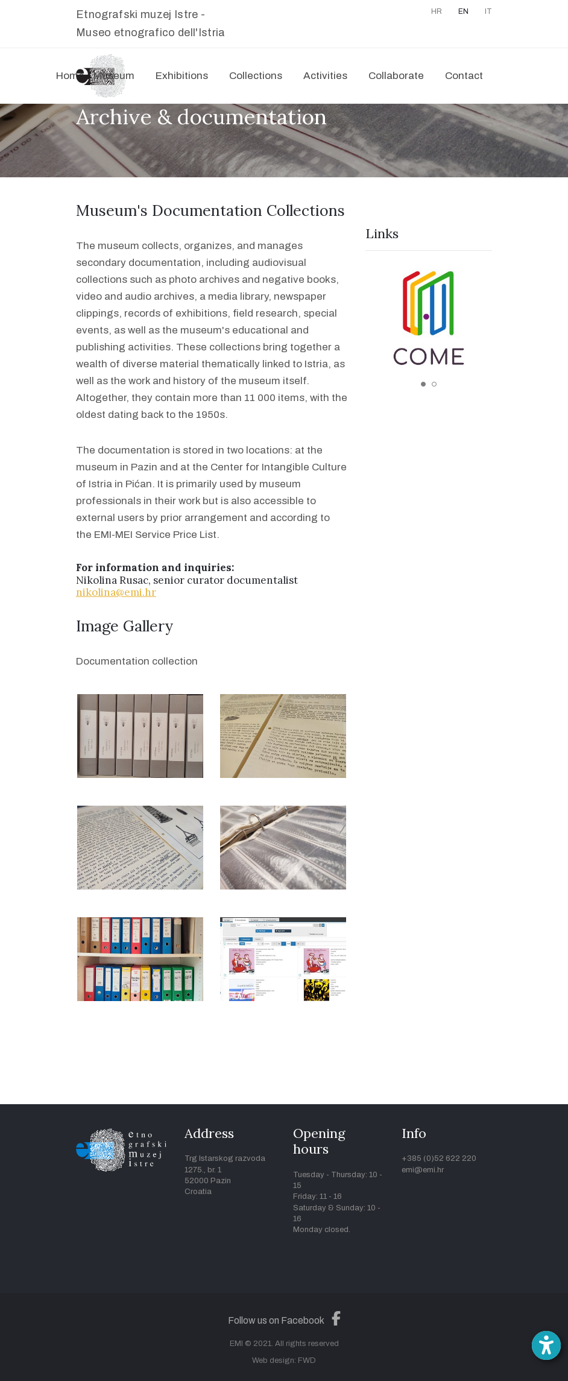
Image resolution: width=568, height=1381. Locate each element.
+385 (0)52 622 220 (439, 1158)
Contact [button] (464, 75)
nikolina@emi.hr (116, 592)
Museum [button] (113, 75)
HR (436, 11)
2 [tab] (434, 384)
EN (463, 11)
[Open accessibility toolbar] (546, 1345)
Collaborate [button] (396, 75)
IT (488, 11)
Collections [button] (255, 75)
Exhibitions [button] (182, 75)
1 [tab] (423, 384)
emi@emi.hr (423, 1170)
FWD (307, 1360)
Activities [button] (325, 75)
